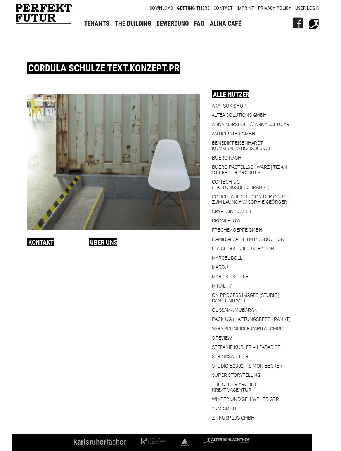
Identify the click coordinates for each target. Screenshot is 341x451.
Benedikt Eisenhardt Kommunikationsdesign (241, 145)
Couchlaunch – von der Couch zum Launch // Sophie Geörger (251, 199)
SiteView (222, 337)
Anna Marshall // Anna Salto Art (252, 124)
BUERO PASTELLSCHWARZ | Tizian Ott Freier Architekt (249, 169)
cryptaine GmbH (231, 211)
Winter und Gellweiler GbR (245, 398)
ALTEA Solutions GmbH (239, 114)
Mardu (220, 267)
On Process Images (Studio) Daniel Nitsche (245, 297)
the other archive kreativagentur (235, 387)
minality (222, 285)
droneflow (226, 220)
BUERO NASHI (227, 157)
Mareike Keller (230, 276)
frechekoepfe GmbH (237, 229)
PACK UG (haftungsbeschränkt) (251, 319)
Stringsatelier (230, 356)
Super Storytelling (236, 374)
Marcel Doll (227, 257)
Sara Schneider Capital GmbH (248, 328)
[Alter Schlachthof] (314, 23)
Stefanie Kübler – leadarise (246, 346)
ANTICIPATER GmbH (233, 133)
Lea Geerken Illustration (243, 248)
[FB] (297, 23)
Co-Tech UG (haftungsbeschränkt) (241, 184)
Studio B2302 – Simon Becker (247, 365)
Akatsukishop (229, 105)
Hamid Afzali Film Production (248, 239)
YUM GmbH (224, 408)
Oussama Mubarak (234, 309)
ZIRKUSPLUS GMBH (233, 417)
